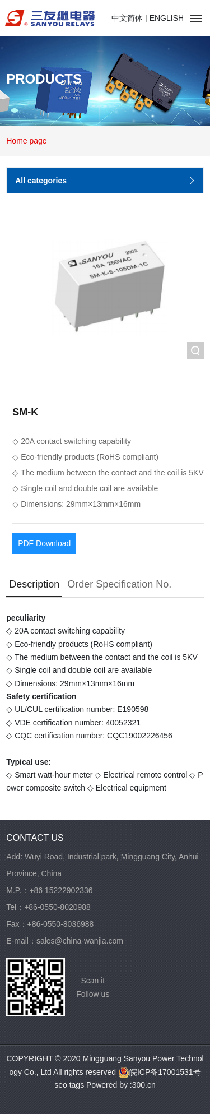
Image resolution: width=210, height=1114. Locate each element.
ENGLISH (167, 17)
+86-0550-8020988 (57, 907)
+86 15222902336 (60, 890)
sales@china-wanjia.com (79, 940)
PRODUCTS (44, 78)
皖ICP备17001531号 (159, 1071)
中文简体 (127, 17)
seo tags (69, 1084)
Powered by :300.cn (121, 1084)
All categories (106, 181)
